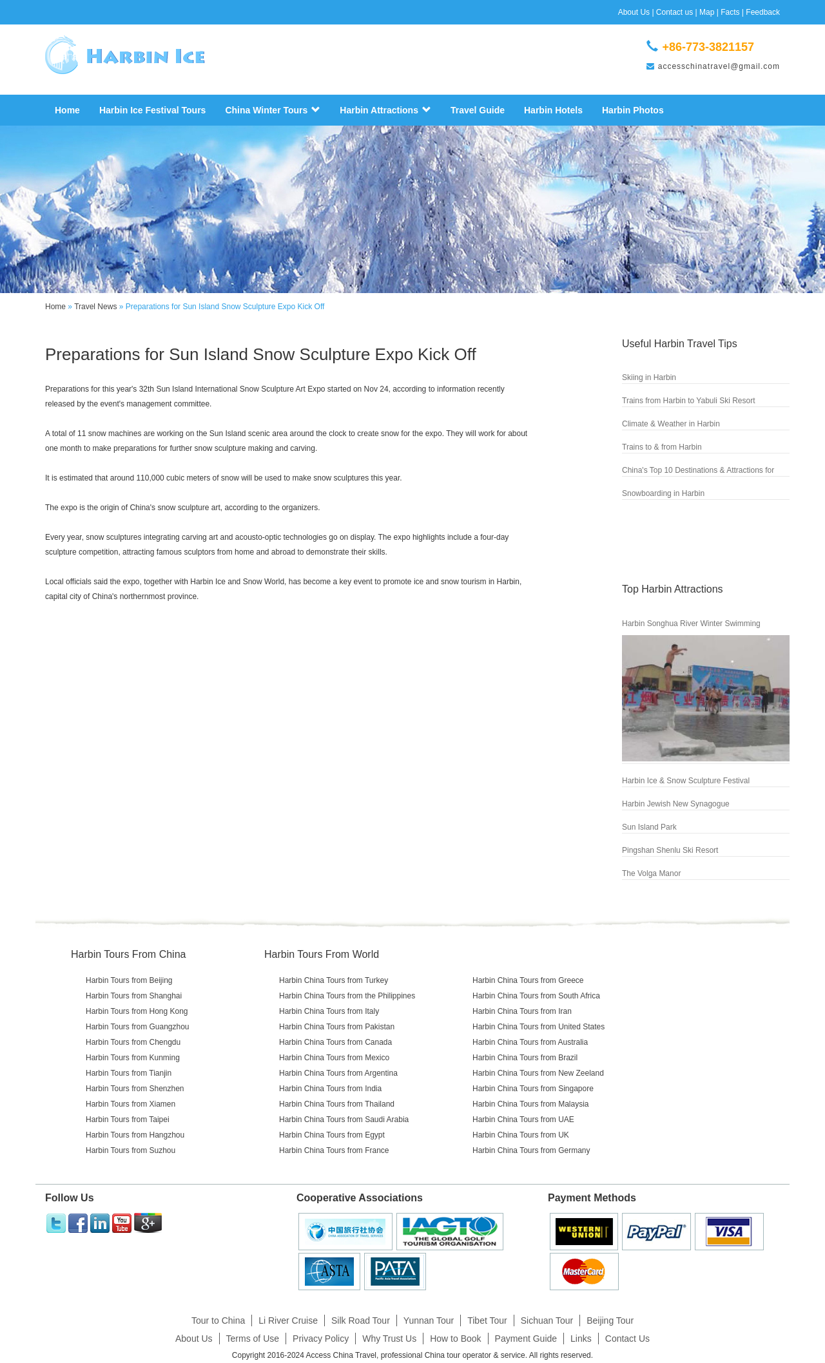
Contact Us (627, 1338)
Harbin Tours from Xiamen (130, 1104)
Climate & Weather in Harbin (671, 423)
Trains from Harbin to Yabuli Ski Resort (688, 400)
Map (706, 12)
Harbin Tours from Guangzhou (137, 1026)
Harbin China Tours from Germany (531, 1150)
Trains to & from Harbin (662, 447)
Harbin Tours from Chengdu (133, 1042)
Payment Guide (526, 1338)
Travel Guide (478, 110)
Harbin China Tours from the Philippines (347, 995)
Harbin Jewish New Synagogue (676, 803)
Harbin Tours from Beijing (129, 980)
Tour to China (218, 1320)
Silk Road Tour (360, 1320)
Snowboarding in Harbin (663, 493)
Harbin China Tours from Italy (329, 1011)
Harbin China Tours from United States (538, 1026)
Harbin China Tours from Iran (522, 1011)
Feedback (763, 12)
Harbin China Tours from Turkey (333, 980)
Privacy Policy (321, 1338)
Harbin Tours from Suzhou (130, 1150)
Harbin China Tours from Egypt (332, 1134)
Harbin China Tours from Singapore (533, 1088)
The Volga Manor (651, 873)
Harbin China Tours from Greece (528, 980)
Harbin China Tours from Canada (335, 1042)
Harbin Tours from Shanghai (134, 995)
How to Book (455, 1338)
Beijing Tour (610, 1320)
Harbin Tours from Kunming (133, 1057)
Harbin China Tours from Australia (530, 1042)
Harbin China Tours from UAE (523, 1119)
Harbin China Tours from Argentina (338, 1073)
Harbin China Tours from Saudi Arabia (344, 1119)
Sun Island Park (649, 827)
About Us (634, 12)
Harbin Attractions (385, 110)
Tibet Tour (487, 1320)
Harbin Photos (633, 110)
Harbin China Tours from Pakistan (336, 1026)
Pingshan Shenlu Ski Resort (670, 850)
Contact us (674, 12)
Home (67, 110)
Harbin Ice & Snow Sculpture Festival (686, 780)
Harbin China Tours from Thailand (336, 1104)
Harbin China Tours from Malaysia (530, 1104)
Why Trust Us (389, 1338)
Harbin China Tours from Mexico (334, 1057)
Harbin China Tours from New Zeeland (538, 1073)
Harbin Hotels (553, 110)
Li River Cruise (288, 1320)
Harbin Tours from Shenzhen (135, 1088)
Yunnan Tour (428, 1320)
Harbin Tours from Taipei (128, 1119)
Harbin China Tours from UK (520, 1134)
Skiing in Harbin (649, 377)
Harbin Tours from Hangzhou (135, 1134)
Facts (730, 12)
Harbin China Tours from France (334, 1150)
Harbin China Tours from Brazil (525, 1057)
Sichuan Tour (547, 1320)
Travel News (95, 306)
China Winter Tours (272, 110)
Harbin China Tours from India (330, 1088)
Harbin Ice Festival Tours (152, 110)
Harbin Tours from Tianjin (128, 1073)
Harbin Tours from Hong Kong (137, 1011)
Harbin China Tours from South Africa (536, 995)
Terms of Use (252, 1338)
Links (581, 1338)
